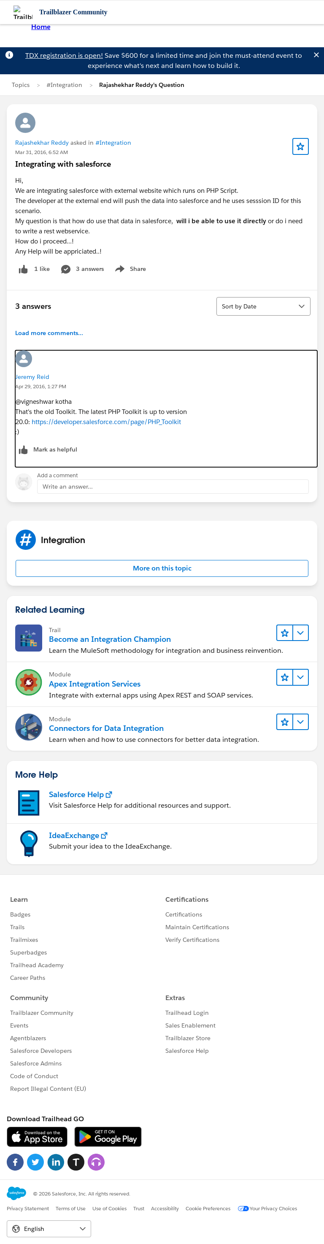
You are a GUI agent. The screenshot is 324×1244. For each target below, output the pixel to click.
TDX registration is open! (64, 55)
